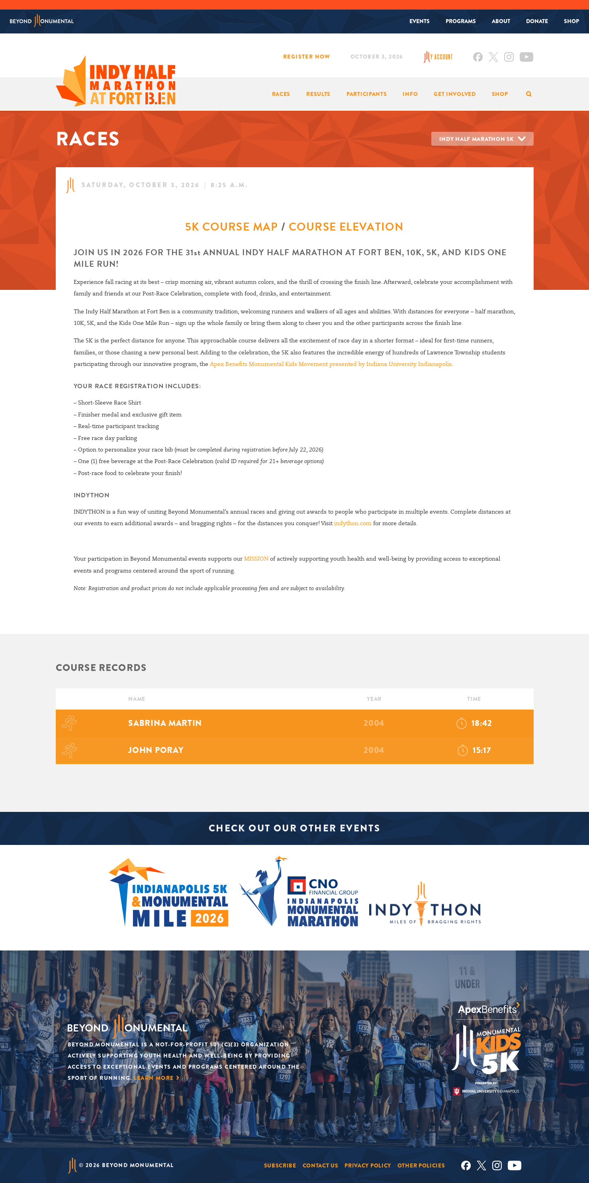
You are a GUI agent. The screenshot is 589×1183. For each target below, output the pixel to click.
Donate (537, 21)
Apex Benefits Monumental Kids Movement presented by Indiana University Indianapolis (330, 363)
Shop (571, 21)
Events (419, 21)
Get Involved (455, 94)
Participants (366, 94)
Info (410, 94)
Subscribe (280, 1165)
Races (281, 94)
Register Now (307, 57)
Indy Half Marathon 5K (476, 139)
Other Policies (421, 1165)
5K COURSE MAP (231, 227)
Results (318, 94)
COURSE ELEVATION (346, 227)
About (501, 21)
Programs (461, 21)
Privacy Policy (367, 1165)
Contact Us (321, 1165)
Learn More (154, 1077)
